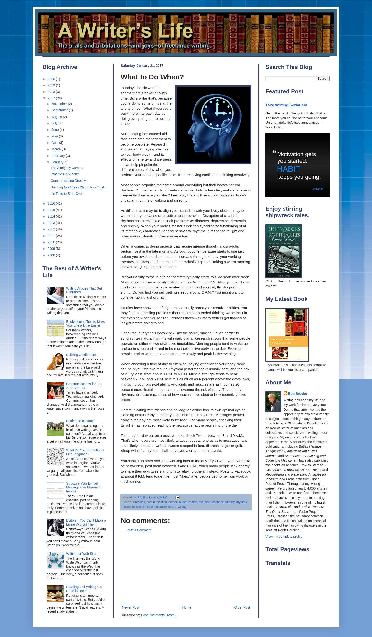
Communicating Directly (68, 180)
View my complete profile (283, 536)
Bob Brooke (297, 394)
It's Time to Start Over (67, 194)
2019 (52, 85)
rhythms (241, 502)
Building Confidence (81, 355)
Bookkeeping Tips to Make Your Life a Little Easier (85, 324)
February (58, 156)
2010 (52, 242)
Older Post (242, 607)
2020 (52, 79)
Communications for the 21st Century (83, 386)
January (57, 162)
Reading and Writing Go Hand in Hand (84, 589)
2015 (52, 210)
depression (189, 502)
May (55, 136)
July (54, 123)
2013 (52, 223)
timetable (160, 507)
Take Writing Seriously (286, 105)
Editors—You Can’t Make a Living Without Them (86, 522)
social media (144, 507)
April (55, 143)
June (55, 130)
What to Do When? (65, 174)
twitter (172, 507)
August (57, 117)
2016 (52, 203)
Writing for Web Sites (81, 553)
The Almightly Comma (67, 168)
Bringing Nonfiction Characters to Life (78, 187)
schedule (129, 507)
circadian (139, 502)
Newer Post (130, 607)
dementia (174, 502)
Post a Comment (139, 530)
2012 (52, 229)
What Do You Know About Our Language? (85, 452)
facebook (218, 502)
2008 (52, 255)
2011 (52, 236)
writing (182, 507)
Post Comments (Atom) (158, 615)
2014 (52, 216)
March (56, 149)
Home (186, 607)
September (60, 110)
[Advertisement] (186, 569)
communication (157, 502)
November (59, 104)
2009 (52, 248)
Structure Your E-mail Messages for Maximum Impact (84, 487)
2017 (52, 98)
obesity (230, 502)
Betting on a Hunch (80, 421)
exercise (204, 502)
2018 (52, 92)
